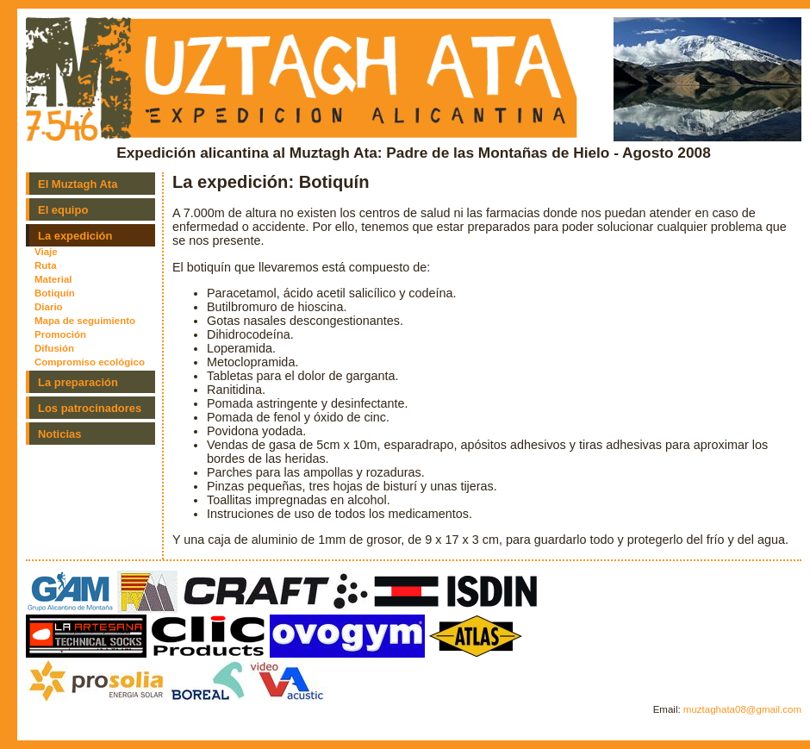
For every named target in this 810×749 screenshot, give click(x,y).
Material (53, 279)
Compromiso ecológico (89, 362)
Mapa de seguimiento (84, 320)
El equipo (63, 209)
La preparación (78, 382)
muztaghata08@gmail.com (742, 709)
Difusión (54, 348)
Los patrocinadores (89, 408)
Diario (48, 307)
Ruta (45, 265)
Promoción (60, 334)
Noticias (59, 434)
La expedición (75, 235)
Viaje (46, 252)
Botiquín (54, 293)
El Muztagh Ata (77, 184)
